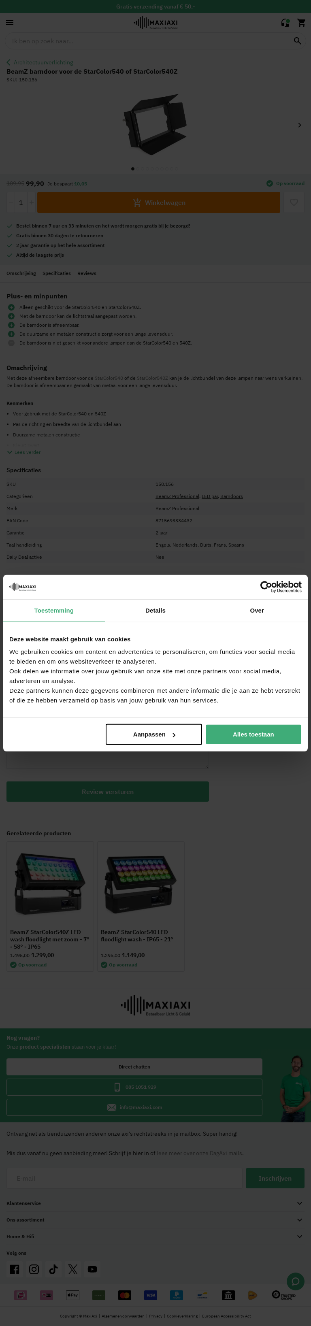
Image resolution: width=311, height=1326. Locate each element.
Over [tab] (257, 610)
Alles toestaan (253, 734)
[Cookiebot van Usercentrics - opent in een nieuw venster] (266, 587)
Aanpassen (154, 734)
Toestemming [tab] (54, 610)
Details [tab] (155, 610)
